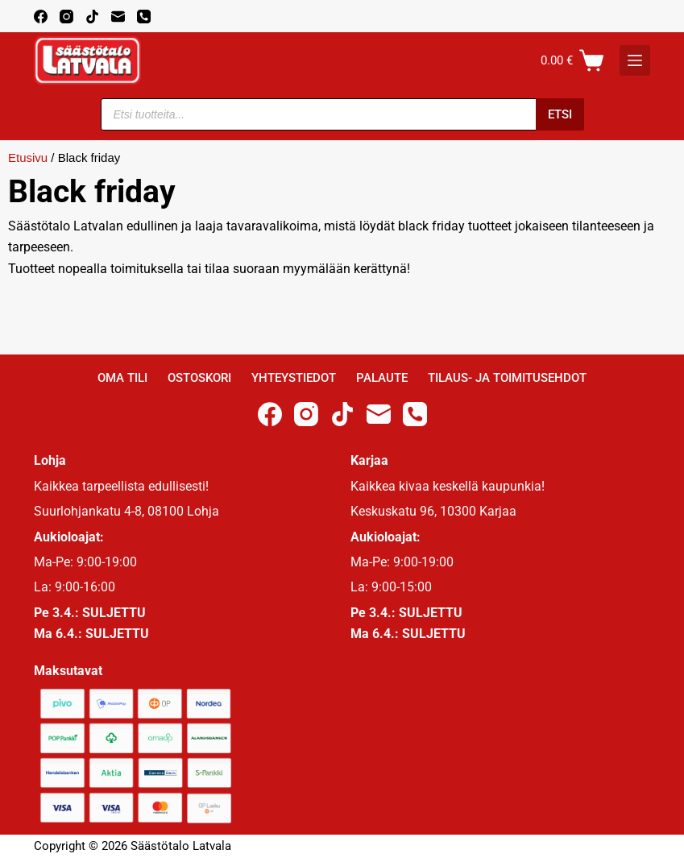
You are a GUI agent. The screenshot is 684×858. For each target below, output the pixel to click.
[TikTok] (92, 16)
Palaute (382, 378)
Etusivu (28, 157)
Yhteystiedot (293, 378)
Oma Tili (122, 378)
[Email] (118, 16)
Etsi (560, 114)
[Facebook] (41, 16)
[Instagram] (66, 16)
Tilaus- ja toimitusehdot (507, 378)
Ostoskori (199, 378)
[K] (635, 60)
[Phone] (144, 16)
